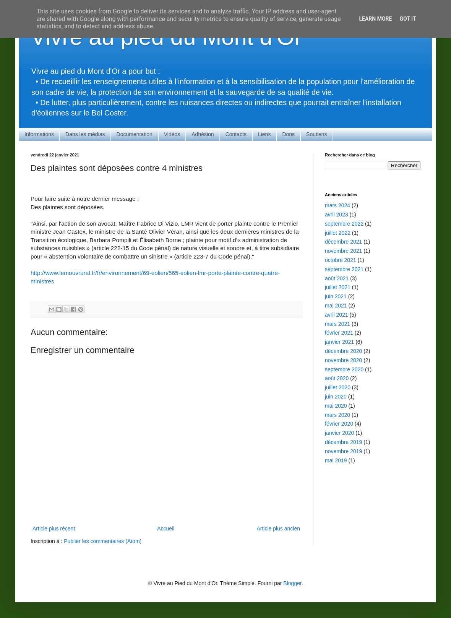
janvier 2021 (339, 342)
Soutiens (316, 134)
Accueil (165, 528)
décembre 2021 (343, 242)
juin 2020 (336, 397)
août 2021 (337, 278)
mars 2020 (337, 415)
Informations (39, 134)
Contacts (236, 134)
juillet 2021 (337, 287)
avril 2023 (336, 214)
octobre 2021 (340, 260)
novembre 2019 (343, 451)
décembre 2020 (343, 351)
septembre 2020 (344, 369)
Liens (264, 134)
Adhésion (202, 134)
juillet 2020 (337, 387)
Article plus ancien (278, 528)
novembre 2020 (343, 360)
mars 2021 (337, 324)
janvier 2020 (339, 433)
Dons (288, 134)
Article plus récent (53, 528)
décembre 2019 (343, 442)
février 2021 (339, 333)
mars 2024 (337, 205)
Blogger (292, 583)
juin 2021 (336, 296)
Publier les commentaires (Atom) (102, 541)
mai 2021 (336, 305)
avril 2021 (336, 315)
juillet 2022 (337, 233)
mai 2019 (336, 460)
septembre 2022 (344, 224)
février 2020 (339, 424)
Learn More (375, 19)
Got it (407, 19)
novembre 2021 (343, 251)
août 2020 (337, 378)
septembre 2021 (344, 269)
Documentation (134, 134)
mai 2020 (336, 406)
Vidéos (172, 134)
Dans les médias (85, 134)
